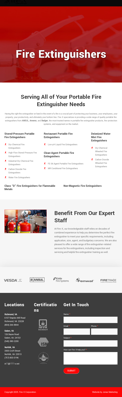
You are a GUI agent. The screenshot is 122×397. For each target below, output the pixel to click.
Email (67, 326)
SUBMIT (71, 370)
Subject (67, 338)
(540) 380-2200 (11, 341)
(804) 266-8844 (11, 325)
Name (67, 314)
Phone (94, 326)
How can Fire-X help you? (75, 350)
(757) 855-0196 (11, 358)
